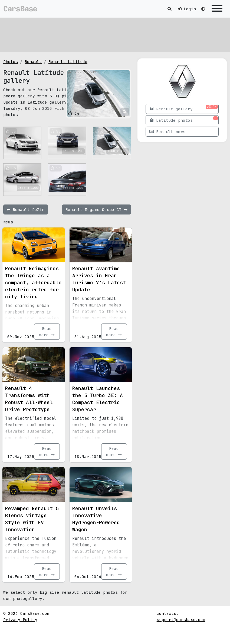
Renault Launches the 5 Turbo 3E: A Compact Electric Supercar (97, 399)
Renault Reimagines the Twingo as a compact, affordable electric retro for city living (33, 282)
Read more (47, 331)
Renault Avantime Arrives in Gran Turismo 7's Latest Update (99, 279)
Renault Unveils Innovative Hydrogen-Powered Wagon (96, 519)
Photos (10, 61)
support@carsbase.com (181, 619)
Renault (33, 61)
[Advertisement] (115, 34)
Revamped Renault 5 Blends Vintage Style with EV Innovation (32, 519)
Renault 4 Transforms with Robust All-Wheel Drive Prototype (29, 399)
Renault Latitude (67, 61)
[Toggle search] (169, 9)
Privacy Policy (20, 619)
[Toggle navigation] (217, 8)
